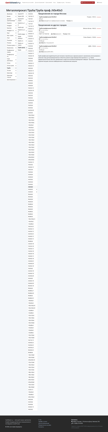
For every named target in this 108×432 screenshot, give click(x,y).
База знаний (49, 2)
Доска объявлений (39, 2)
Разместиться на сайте (28, 2)
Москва (99, 2)
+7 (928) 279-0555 (77, 423)
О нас (54, 2)
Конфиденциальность (91, 426)
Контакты (68, 2)
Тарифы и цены (60, 2)
